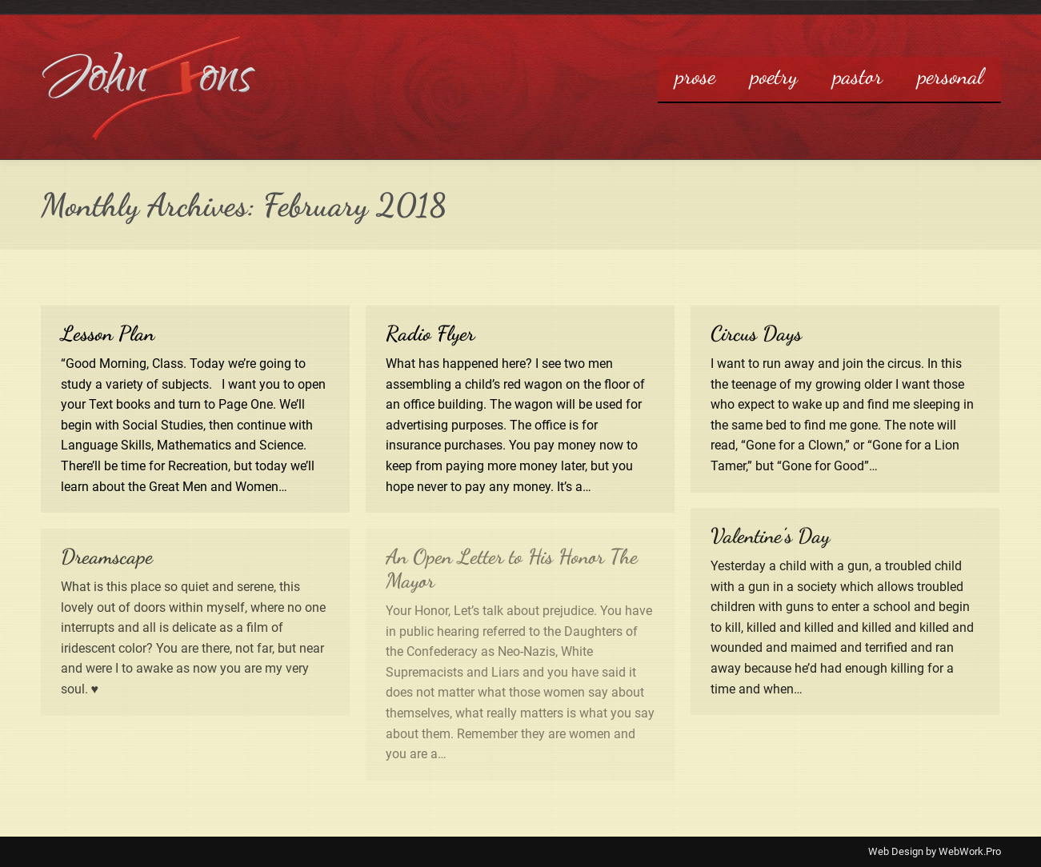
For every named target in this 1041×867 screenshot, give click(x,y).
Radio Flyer (430, 333)
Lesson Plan (107, 333)
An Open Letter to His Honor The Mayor (512, 568)
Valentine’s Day (770, 535)
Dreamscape (107, 556)
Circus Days (756, 333)
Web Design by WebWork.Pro (934, 851)
